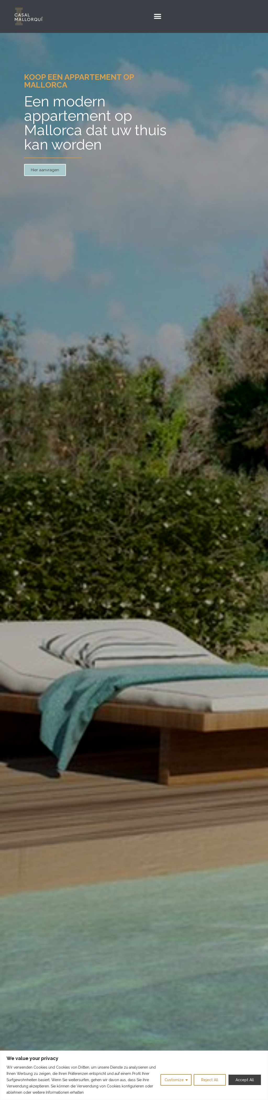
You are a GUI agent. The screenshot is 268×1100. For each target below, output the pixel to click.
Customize (174, 1080)
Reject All (209, 1080)
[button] (157, 16)
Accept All (245, 1080)
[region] (134, 1075)
